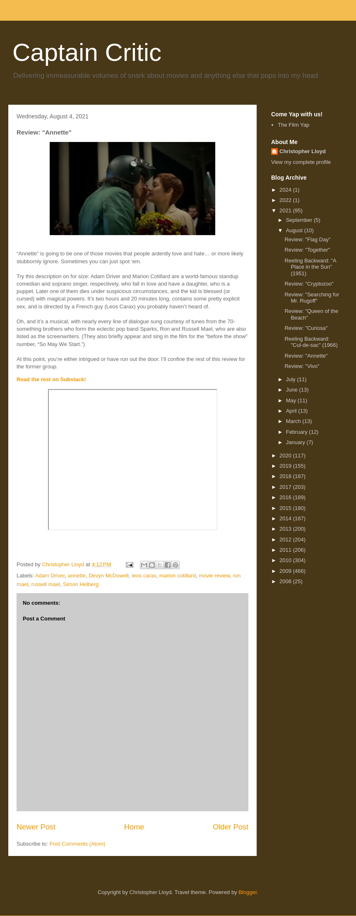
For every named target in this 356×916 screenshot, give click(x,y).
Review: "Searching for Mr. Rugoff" (311, 297)
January (296, 442)
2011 (286, 550)
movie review (214, 575)
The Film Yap (293, 125)
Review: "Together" (307, 250)
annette (77, 575)
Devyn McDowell (109, 575)
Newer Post (36, 827)
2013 (286, 529)
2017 (286, 487)
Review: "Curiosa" (305, 328)
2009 (286, 571)
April (292, 411)
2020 (286, 455)
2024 (286, 190)
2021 (286, 210)
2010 (286, 560)
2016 (286, 497)
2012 (286, 539)
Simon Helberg (81, 584)
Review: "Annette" (305, 356)
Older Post (230, 827)
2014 (286, 518)
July (291, 379)
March (294, 421)
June (292, 390)
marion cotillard (177, 575)
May (292, 400)
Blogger (247, 892)
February (297, 432)
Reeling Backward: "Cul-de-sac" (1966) (310, 342)
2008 (286, 581)
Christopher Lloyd (302, 151)
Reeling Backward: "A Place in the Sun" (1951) (310, 266)
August (295, 230)
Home (134, 827)
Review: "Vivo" (301, 366)
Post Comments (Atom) (78, 844)
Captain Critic (86, 52)
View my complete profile (301, 162)
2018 (286, 476)
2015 (286, 508)
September (300, 220)
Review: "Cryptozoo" (308, 284)
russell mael (45, 584)
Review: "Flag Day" (307, 239)
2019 (286, 466)
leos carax (144, 575)
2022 (286, 200)
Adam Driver (50, 575)
